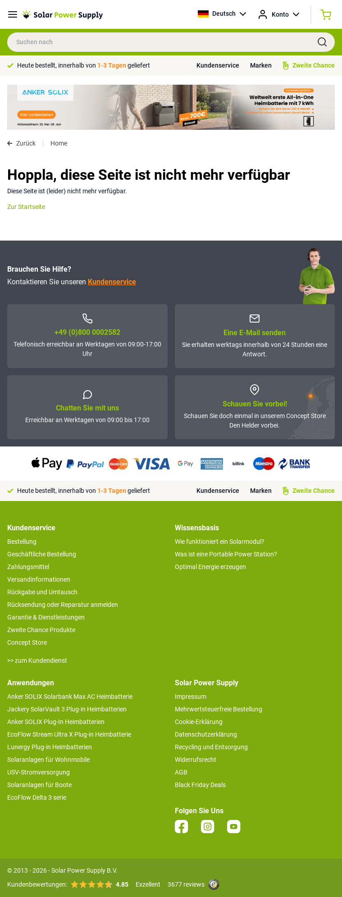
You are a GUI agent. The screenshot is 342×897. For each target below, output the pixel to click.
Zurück (21, 143)
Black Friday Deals (200, 784)
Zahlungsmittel (28, 566)
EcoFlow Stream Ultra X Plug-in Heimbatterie (69, 734)
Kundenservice (217, 65)
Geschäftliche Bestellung (41, 554)
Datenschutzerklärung (206, 734)
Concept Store (27, 642)
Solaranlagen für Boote (39, 784)
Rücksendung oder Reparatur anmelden (62, 604)
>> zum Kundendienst (37, 660)
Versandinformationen (38, 579)
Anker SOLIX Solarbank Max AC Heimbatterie (69, 696)
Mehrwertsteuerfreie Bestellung (218, 709)
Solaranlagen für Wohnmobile (48, 759)
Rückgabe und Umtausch (42, 592)
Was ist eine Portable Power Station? (226, 554)
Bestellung (21, 541)
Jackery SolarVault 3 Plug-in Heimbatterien (67, 709)
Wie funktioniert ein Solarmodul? (219, 541)
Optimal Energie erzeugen (210, 566)
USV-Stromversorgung (38, 772)
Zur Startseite (26, 206)
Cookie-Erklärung (199, 721)
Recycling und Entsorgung (211, 747)
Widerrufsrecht (195, 759)
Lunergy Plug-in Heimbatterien (49, 747)
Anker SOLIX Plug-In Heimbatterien (56, 721)
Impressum (190, 696)
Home (58, 143)
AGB (181, 772)
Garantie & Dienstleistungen (46, 617)
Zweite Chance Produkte (41, 629)
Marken (261, 65)
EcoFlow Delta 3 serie (36, 797)
